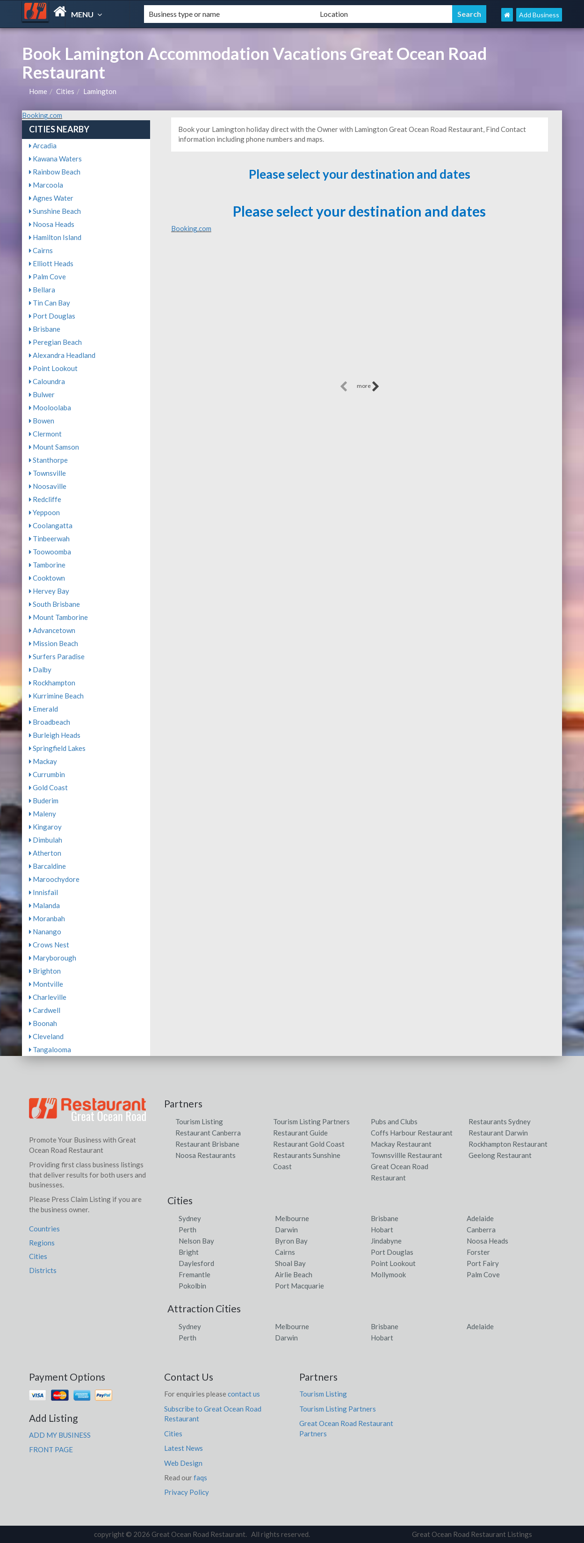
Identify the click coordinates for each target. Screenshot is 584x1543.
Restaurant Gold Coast (309, 1144)
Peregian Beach (55, 342)
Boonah (43, 1023)
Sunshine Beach (55, 211)
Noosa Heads (51, 224)
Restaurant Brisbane (207, 1144)
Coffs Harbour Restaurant (412, 1132)
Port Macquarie (299, 1285)
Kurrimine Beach (56, 695)
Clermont (45, 433)
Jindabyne (386, 1241)
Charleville (47, 997)
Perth (187, 1229)
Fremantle (194, 1274)
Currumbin (47, 774)
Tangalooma (50, 1049)
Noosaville (47, 486)
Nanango (45, 931)
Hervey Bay (49, 591)
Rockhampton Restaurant (508, 1144)
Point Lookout (53, 368)
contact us (244, 1394)
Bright (189, 1252)
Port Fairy (483, 1263)
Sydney (190, 1218)
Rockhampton (52, 682)
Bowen (41, 420)
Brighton (45, 971)
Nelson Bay (196, 1241)
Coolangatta (50, 525)
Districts (43, 1270)
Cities (65, 91)
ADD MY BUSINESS (60, 1435)
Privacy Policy (186, 1492)
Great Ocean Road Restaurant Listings (472, 1534)
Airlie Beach (293, 1274)
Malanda (44, 905)
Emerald (43, 709)
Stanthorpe (48, 460)
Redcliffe (45, 499)
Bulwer (42, 394)
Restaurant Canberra (208, 1132)
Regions (42, 1242)
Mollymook (388, 1274)
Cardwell (44, 1010)
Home (38, 91)
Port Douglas (52, 316)
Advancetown (52, 630)
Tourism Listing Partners (311, 1121)
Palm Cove (47, 276)
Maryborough (52, 957)
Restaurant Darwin (498, 1132)
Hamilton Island (55, 237)
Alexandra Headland (62, 355)
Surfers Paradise (57, 656)
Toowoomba (50, 551)
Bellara (42, 289)
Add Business (539, 15)
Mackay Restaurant (401, 1144)
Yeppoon (44, 512)
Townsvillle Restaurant (406, 1155)
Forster (478, 1252)
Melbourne (292, 1218)
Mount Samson (54, 447)
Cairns (41, 250)
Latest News (183, 1448)
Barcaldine (47, 866)
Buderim (43, 800)
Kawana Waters (55, 158)
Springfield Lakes (57, 748)
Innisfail (43, 892)
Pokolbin (192, 1285)
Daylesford (196, 1263)
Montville (46, 984)
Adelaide (480, 1218)
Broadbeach (49, 722)
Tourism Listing (199, 1121)
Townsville (47, 473)
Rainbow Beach (54, 171)
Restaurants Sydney (500, 1121)
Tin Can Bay (49, 302)
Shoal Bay (290, 1263)
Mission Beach (53, 643)
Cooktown (47, 578)
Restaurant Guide (300, 1132)
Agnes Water (51, 198)
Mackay (43, 761)
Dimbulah (45, 840)
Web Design (183, 1463)
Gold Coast (48, 787)
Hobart (382, 1229)
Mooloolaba (50, 407)
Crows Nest (49, 944)
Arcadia (43, 145)
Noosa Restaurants (205, 1155)
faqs (200, 1477)
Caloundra (47, 381)
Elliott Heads (51, 263)
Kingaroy (45, 826)
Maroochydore (54, 879)
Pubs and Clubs (394, 1121)
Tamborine (47, 564)
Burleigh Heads (54, 735)
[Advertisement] (359, 313)
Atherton (45, 853)
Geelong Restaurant (500, 1155)
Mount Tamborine (58, 617)
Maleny (42, 813)
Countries (44, 1228)
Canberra (481, 1229)
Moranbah (47, 918)
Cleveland (46, 1036)
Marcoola (46, 185)
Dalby (40, 669)
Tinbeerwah (49, 538)
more (368, 386)
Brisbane (44, 329)
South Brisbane (54, 604)
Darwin (286, 1229)
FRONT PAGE (51, 1449)
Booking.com (42, 115)
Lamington (99, 91)
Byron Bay (291, 1241)
